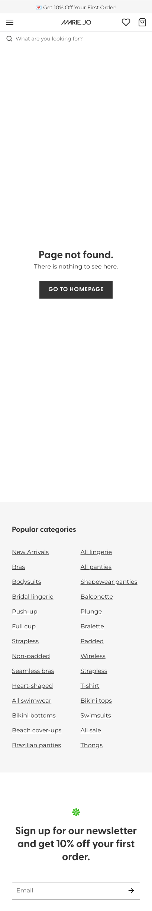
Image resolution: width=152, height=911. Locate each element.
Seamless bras (33, 671)
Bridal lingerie (33, 597)
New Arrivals (30, 552)
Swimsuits (96, 715)
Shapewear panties (109, 582)
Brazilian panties (36, 745)
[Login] (126, 22)
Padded (92, 641)
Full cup (24, 626)
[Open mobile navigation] (9, 22)
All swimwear (31, 701)
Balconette (97, 597)
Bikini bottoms (34, 715)
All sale (91, 730)
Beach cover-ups (36, 730)
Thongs (92, 745)
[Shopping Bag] (142, 22)
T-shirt (90, 686)
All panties (96, 567)
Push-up (25, 611)
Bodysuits (26, 582)
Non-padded (31, 656)
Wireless (93, 656)
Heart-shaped (32, 686)
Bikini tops (96, 701)
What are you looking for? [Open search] (44, 38)
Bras (18, 567)
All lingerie (96, 552)
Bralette (92, 626)
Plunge (91, 611)
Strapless (25, 641)
